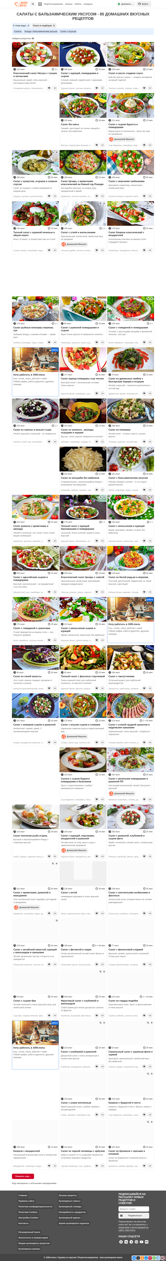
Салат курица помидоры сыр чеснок (82, 378)
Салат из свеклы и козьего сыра (32, 429)
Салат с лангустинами (121, 676)
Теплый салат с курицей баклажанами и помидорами (77, 527)
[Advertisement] (35, 111)
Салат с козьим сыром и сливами (80, 724)
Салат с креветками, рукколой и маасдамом (32, 894)
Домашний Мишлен (121, 139)
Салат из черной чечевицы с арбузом (83, 1151)
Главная (22, 1195)
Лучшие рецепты (68, 1195)
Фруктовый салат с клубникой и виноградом (80, 1002)
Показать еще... (23, 1176)
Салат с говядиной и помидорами (128, 327)
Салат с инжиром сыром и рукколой (34, 724)
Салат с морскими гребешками (126, 181)
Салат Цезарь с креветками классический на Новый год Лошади (82, 182)
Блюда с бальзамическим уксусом (41, 31)
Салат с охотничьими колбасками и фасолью (129, 894)
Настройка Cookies (28, 1217)
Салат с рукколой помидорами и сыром (80, 329)
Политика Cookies (27, 1212)
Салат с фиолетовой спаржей (125, 949)
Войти (143, 4)
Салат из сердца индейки (123, 1000)
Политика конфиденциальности (35, 1206)
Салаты (17, 31)
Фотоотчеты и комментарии (33, 1237)
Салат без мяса (70, 124)
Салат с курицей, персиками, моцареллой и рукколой (78, 837)
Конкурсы (88, 4)
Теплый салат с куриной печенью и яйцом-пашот (34, 233)
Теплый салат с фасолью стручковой (83, 676)
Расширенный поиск (29, 1232)
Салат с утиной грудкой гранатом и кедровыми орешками (129, 726)
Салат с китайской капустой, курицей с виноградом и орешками (35, 951)
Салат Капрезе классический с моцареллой (126, 233)
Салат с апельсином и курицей (126, 526)
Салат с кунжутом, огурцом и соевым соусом (35, 182)
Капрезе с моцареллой (26, 1151)
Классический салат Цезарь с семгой (82, 577)
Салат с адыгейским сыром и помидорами (30, 578)
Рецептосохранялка (53, 4)
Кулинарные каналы (29, 1249)
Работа (78, 4)
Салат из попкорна (119, 429)
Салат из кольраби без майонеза (80, 478)
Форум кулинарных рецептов (34, 1243)
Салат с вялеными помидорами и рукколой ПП (128, 780)
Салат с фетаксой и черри (76, 949)
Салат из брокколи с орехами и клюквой (126, 1152)
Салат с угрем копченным (76, 1102)
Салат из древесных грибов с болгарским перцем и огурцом (126, 380)
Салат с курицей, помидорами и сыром (79, 74)
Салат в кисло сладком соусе (125, 73)
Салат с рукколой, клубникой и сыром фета (126, 837)
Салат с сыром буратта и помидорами (123, 125)
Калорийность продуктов (72, 1212)
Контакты (23, 1223)
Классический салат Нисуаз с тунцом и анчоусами (35, 74)
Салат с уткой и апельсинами (78, 232)
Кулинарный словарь (70, 1206)
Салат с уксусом (68, 31)
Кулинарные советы (69, 1201)
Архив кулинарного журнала (74, 1223)
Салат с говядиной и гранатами (31, 628)
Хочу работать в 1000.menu (29, 374)
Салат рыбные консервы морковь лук (33, 329)
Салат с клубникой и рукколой (78, 1051)
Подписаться (131, 1215)
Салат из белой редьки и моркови (128, 577)
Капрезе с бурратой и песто (124, 1102)
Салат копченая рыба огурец (30, 835)
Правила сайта (26, 1201)
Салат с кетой (69, 892)
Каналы (68, 4)
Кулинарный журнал (69, 1217)
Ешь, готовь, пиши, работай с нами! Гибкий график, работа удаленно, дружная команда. (33, 381)
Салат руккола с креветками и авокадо (30, 527)
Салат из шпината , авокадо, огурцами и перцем (77, 431)
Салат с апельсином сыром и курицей (78, 629)
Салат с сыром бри (24, 1000)
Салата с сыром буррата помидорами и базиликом (76, 780)
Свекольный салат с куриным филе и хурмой (130, 1053)
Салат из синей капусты (27, 676)
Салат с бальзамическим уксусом (128, 478)
